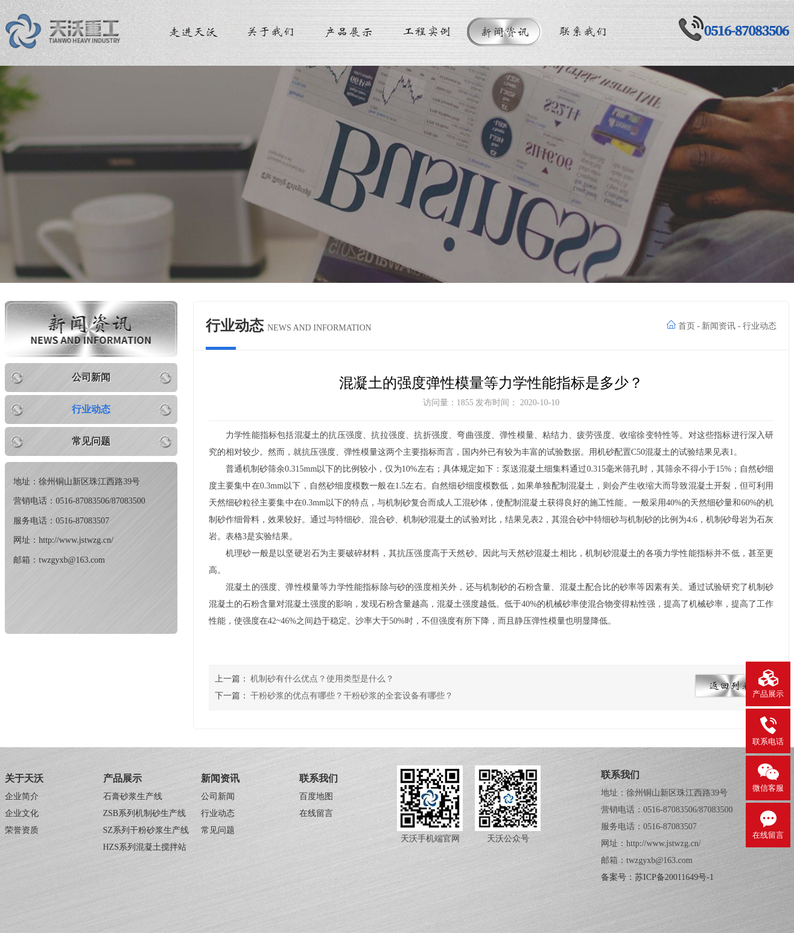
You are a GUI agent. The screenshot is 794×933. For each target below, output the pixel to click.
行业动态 (91, 409)
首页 (686, 326)
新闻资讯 (718, 326)
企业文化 (22, 813)
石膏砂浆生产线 (132, 796)
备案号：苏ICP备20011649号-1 (657, 877)
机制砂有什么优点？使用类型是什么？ (322, 678)
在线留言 (316, 813)
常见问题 (91, 441)
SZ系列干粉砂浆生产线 (146, 830)
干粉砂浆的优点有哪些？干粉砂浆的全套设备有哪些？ (351, 695)
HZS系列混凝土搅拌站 (144, 847)
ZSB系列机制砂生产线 (144, 813)
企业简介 (22, 796)
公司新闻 (91, 377)
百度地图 (316, 796)
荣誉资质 (22, 830)
